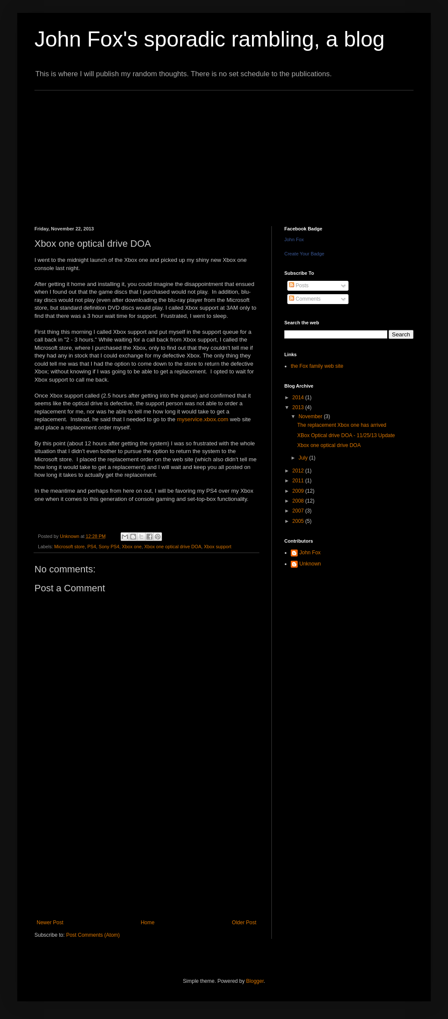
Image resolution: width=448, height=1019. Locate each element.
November (311, 416)
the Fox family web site (317, 366)
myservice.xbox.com (202, 419)
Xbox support (217, 546)
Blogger (255, 981)
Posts (298, 286)
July (304, 458)
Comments (304, 299)
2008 (298, 501)
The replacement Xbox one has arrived (341, 425)
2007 (298, 511)
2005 (298, 521)
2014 (298, 398)
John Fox (294, 239)
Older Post (244, 923)
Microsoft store (69, 546)
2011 (298, 481)
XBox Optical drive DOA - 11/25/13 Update (346, 435)
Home (148, 923)
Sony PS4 (109, 546)
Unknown (310, 564)
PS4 (91, 546)
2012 (298, 471)
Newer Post (50, 923)
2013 (298, 407)
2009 (298, 491)
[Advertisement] (138, 150)
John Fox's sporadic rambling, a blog (209, 39)
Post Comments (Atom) (93, 935)
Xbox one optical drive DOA (173, 546)
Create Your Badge (304, 253)
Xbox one (132, 546)
